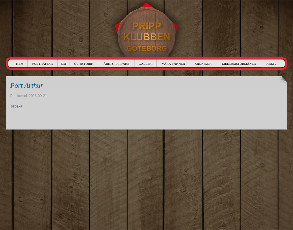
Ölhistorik (83, 63)
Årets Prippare (116, 63)
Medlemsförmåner (239, 63)
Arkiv (271, 63)
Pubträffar (42, 63)
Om (63, 63)
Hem (19, 63)
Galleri (146, 63)
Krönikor (203, 63)
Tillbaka (16, 106)
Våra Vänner (173, 63)
